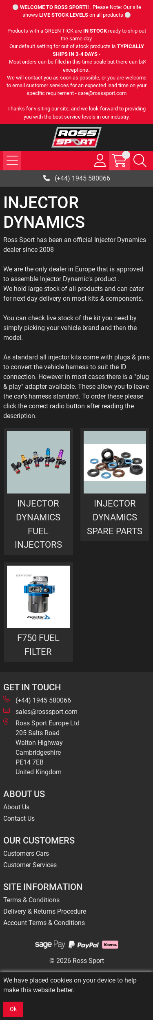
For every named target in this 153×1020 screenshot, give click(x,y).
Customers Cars (26, 853)
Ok (13, 1009)
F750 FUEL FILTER (38, 644)
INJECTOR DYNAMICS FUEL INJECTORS (38, 524)
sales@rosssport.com (40, 711)
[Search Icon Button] (140, 160)
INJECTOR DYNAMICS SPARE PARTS (114, 517)
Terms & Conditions (31, 900)
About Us (16, 807)
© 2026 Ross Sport (76, 961)
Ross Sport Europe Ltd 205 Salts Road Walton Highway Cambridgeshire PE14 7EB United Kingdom (41, 747)
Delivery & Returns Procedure (44, 911)
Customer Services (30, 865)
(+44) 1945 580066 (76, 178)
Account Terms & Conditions (44, 923)
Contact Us (19, 818)
